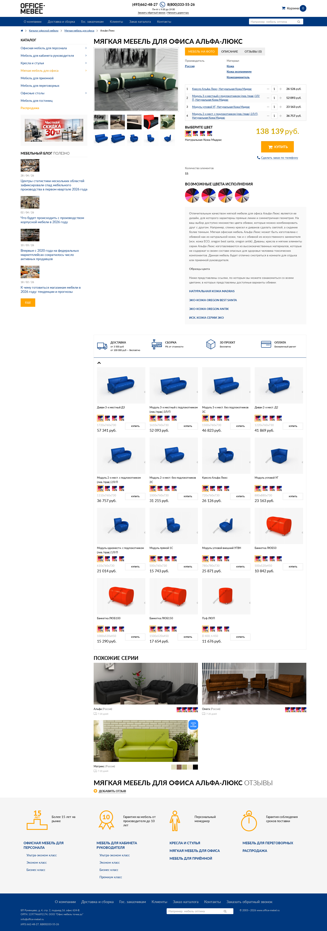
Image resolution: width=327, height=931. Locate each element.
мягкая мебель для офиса (195, 850)
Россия (190, 66)
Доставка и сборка (61, 21)
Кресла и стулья (32, 63)
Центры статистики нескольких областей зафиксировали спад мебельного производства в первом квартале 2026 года (54, 185)
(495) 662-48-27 (30, 924)
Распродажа (30, 108)
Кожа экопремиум (239, 71)
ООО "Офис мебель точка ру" (66, 914)
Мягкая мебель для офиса (39, 70)
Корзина (296, 8)
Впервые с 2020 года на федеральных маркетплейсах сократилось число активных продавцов (50, 254)
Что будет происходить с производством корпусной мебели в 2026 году (52, 219)
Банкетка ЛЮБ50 (266, 548)
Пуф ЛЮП (208, 618)
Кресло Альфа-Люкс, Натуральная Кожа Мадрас (222, 89)
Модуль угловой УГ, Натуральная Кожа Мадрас (221, 107)
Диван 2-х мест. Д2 (266, 407)
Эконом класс (36, 862)
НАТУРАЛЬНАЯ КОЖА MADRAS (212, 291)
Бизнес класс (35, 870)
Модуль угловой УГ (266, 477)
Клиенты (116, 21)
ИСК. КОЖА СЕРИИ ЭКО (206, 318)
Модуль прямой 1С (161, 548)
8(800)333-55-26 (181, 4)
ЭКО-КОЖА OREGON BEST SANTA (213, 300)
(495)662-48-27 (145, 4)
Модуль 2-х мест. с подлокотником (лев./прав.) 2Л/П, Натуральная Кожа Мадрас (225, 116)
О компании (33, 21)
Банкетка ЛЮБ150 (161, 618)
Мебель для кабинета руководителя (47, 55)
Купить (277, 146)
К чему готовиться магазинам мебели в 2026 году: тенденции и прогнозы (51, 289)
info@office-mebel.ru (32, 919)
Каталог (28, 40)
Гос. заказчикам (92, 21)
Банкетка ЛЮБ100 (109, 618)
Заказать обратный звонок (151, 12)
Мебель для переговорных (40, 85)
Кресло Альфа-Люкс (215, 477)
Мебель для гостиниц (37, 100)
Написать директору (178, 12)
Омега (206, 709)
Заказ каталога (140, 21)
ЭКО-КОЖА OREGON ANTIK (209, 309)
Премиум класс (110, 877)
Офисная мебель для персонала (44, 48)
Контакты (164, 21)
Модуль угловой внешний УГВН (221, 548)
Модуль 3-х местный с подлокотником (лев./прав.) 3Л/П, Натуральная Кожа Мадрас (226, 98)
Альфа (98, 709)
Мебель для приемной (37, 78)
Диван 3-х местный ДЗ (111, 407)
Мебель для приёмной (191, 858)
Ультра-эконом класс (41, 855)
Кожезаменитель (238, 77)
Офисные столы (32, 93)
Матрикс (99, 766)
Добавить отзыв (112, 791)
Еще (28, 302)
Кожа (230, 66)
